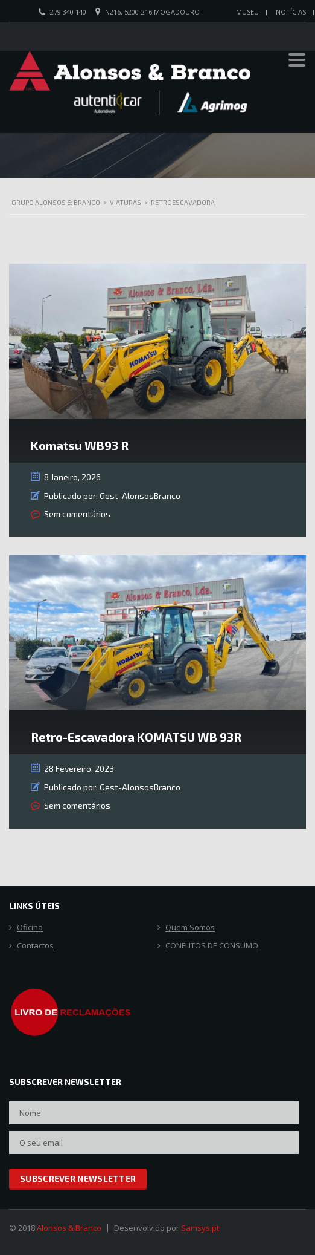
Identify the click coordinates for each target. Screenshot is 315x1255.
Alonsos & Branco (69, 1227)
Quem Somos (190, 928)
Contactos (35, 946)
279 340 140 (68, 11)
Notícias (291, 11)
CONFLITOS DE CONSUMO (211, 946)
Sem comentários (77, 514)
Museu (247, 11)
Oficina (30, 928)
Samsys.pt (200, 1227)
